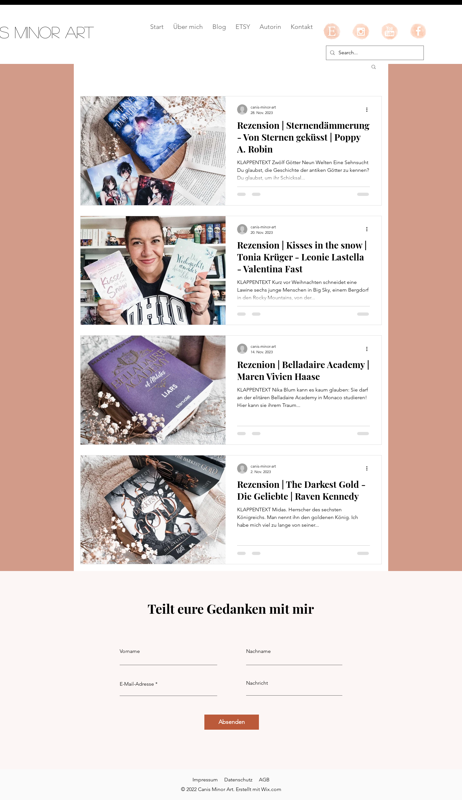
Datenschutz (238, 780)
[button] (374, 67)
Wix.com (271, 789)
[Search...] (374, 53)
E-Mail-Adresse (137, 684)
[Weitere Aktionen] (369, 109)
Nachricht (257, 683)
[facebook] (418, 31)
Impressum (205, 780)
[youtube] (389, 31)
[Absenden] (231, 722)
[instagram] (360, 31)
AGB (264, 780)
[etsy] (332, 31)
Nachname (258, 651)
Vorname (130, 651)
